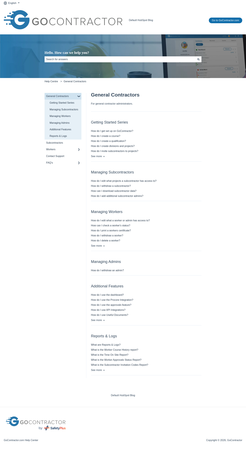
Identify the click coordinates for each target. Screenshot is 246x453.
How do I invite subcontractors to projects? (114, 151)
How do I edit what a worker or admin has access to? (120, 220)
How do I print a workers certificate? (111, 230)
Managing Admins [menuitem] (60, 122)
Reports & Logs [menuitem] (58, 136)
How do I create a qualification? (108, 141)
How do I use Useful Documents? (109, 315)
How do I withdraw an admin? (107, 270)
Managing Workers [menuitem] (60, 116)
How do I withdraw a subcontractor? (111, 186)
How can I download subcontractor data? (113, 191)
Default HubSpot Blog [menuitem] (123, 395)
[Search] (198, 59)
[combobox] (120, 59)
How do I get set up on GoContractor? (112, 131)
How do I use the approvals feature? (111, 305)
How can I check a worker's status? (110, 225)
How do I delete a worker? (105, 240)
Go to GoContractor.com (225, 20)
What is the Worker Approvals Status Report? (116, 360)
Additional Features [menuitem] (60, 129)
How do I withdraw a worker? (107, 235)
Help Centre (51, 81)
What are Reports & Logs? (106, 344)
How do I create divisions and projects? (113, 146)
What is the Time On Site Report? (109, 354)
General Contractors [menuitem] (57, 96)
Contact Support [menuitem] (55, 156)
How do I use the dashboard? (107, 295)
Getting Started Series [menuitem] (62, 102)
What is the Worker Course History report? (114, 349)
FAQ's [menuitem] (49, 162)
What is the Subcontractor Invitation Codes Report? (119, 365)
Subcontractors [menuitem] (54, 142)
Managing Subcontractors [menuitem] (64, 109)
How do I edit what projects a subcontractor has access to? (124, 181)
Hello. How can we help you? (67, 53)
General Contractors (75, 81)
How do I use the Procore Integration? (112, 300)
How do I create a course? (105, 136)
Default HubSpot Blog (141, 20)
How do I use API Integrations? (108, 310)
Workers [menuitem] (50, 149)
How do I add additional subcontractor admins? (117, 196)
